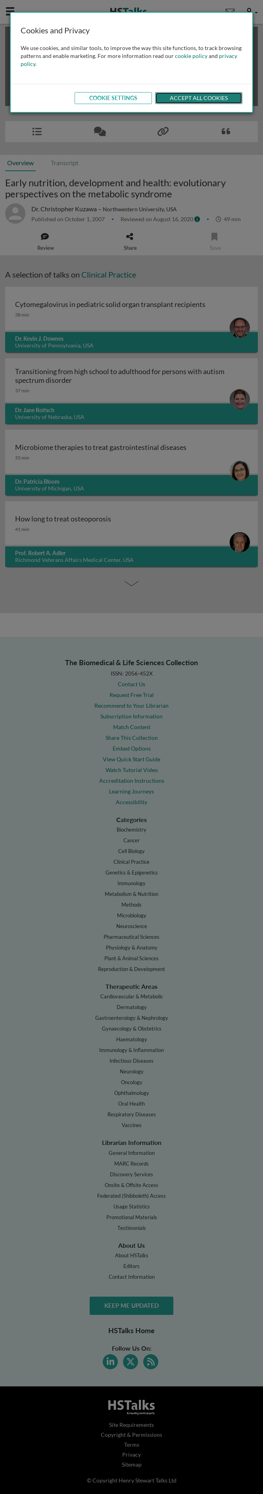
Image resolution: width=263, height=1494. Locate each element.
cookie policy (191, 55)
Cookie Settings (113, 98)
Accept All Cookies (199, 98)
